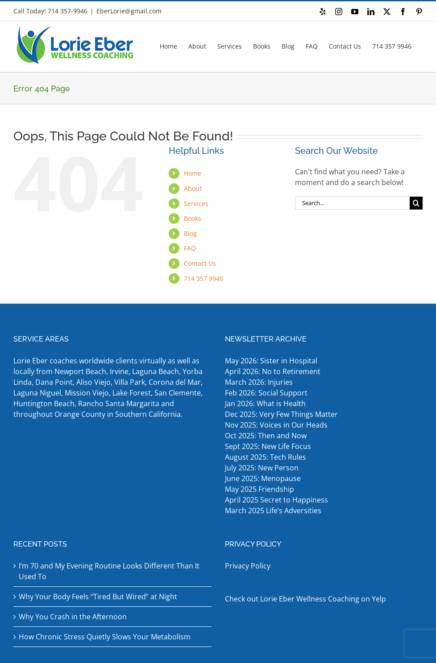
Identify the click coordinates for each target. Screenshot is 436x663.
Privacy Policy (247, 566)
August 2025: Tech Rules (265, 457)
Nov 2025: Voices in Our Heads (276, 425)
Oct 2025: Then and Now (266, 436)
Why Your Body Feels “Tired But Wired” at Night (98, 596)
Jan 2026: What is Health (265, 403)
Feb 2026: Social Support (266, 393)
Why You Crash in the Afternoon (73, 617)
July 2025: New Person (262, 468)
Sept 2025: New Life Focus (268, 446)
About (193, 188)
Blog (190, 233)
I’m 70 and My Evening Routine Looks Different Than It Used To (109, 571)
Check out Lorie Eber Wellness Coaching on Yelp (305, 599)
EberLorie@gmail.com (129, 11)
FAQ (190, 248)
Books (192, 218)
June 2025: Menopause (264, 478)
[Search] (416, 203)
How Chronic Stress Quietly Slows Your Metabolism (105, 637)
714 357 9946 (203, 278)
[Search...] (352, 203)
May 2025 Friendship (259, 489)
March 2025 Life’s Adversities (274, 510)
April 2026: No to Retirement (273, 371)
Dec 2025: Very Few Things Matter (281, 414)
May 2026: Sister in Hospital (272, 361)
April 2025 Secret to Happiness (277, 500)
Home (192, 173)
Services (196, 203)
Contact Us (200, 263)
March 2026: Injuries (259, 382)
